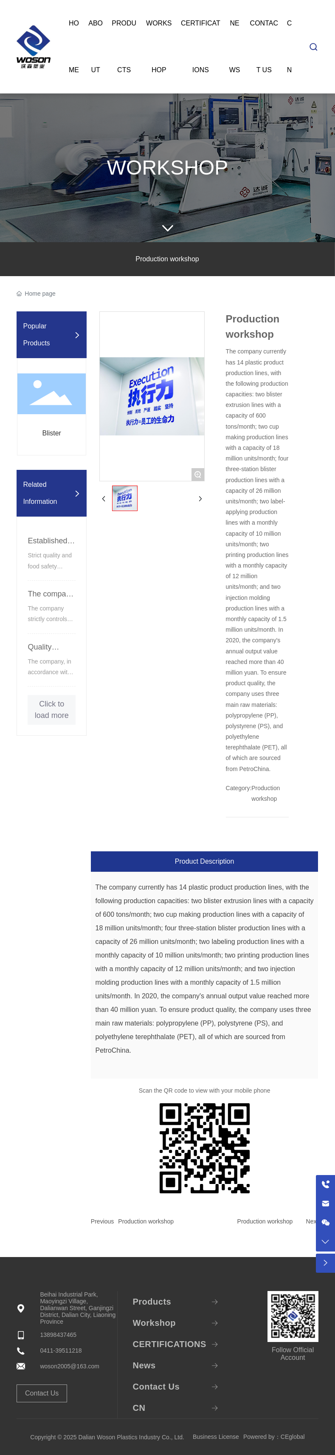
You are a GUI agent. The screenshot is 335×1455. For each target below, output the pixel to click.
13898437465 (58, 1334)
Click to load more (52, 710)
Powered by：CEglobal (274, 1436)
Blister (51, 433)
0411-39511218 (61, 1350)
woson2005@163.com (69, 1366)
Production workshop (167, 259)
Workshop (167, 167)
